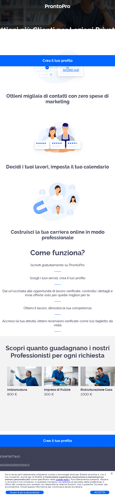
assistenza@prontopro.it (15, 464)
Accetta (100, 492)
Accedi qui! (71, 70)
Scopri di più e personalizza (24, 492)
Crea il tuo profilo (57, 441)
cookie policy (63, 479)
